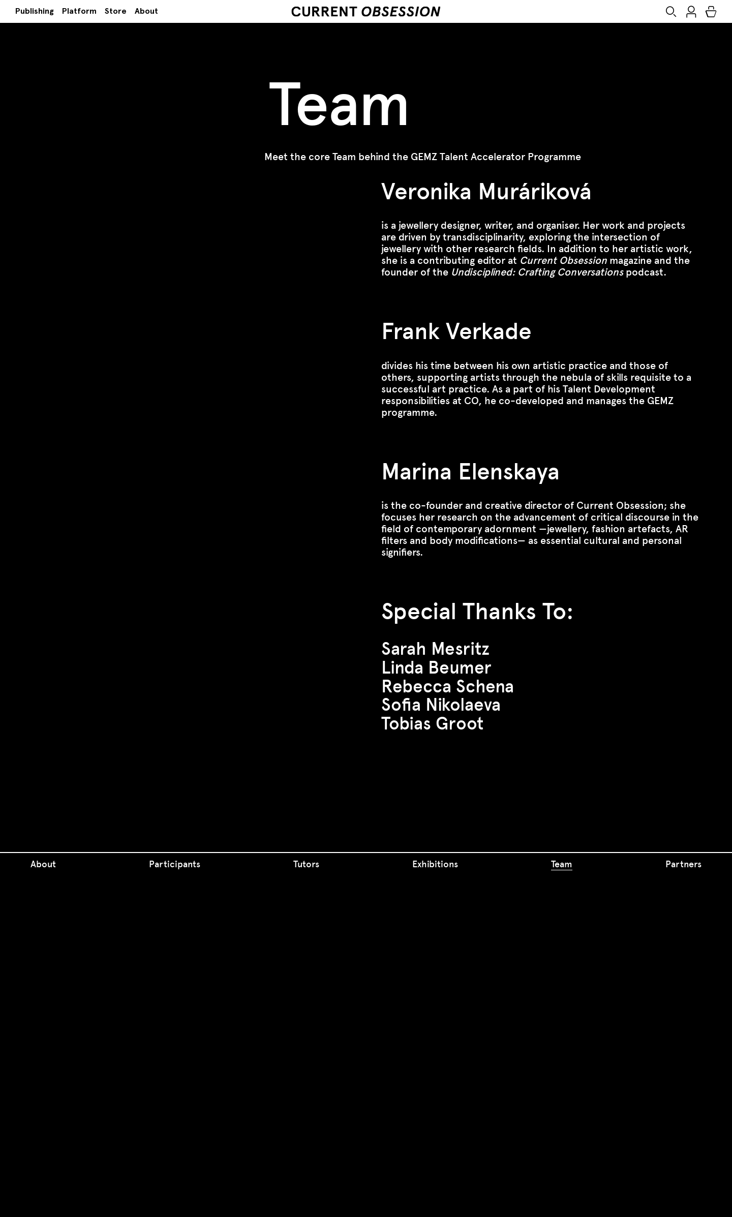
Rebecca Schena (447, 686)
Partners (683, 864)
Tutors (306, 864)
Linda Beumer (436, 667)
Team (561, 864)
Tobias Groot (432, 723)
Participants (174, 864)
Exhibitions (435, 864)
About (146, 11)
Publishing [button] (34, 11)
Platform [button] (79, 11)
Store (116, 11)
